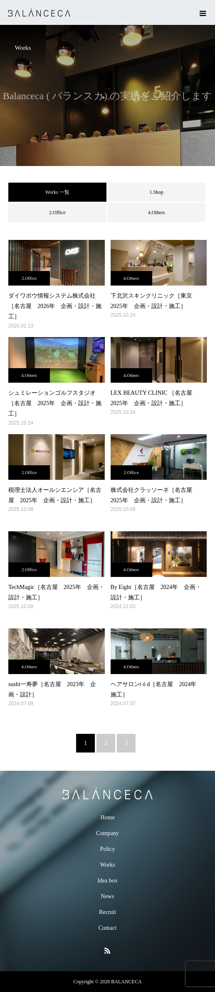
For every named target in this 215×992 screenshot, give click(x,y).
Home (107, 817)
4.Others (156, 212)
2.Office (57, 212)
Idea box (107, 880)
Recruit (107, 912)
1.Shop (156, 192)
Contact (108, 928)
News (107, 896)
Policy (107, 849)
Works (107, 865)
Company (107, 833)
